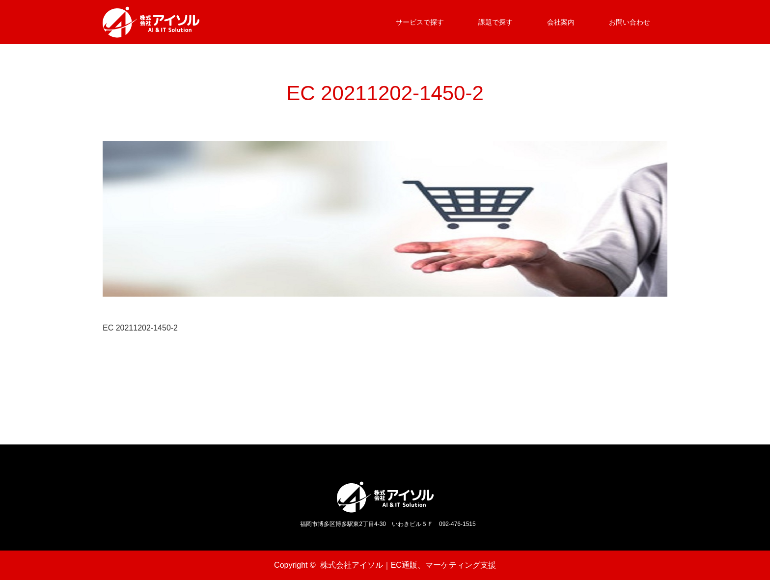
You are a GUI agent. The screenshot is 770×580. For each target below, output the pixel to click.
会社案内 (561, 22)
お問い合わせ (629, 22)
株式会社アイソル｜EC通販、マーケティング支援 (408, 565)
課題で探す (495, 22)
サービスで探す (420, 22)
